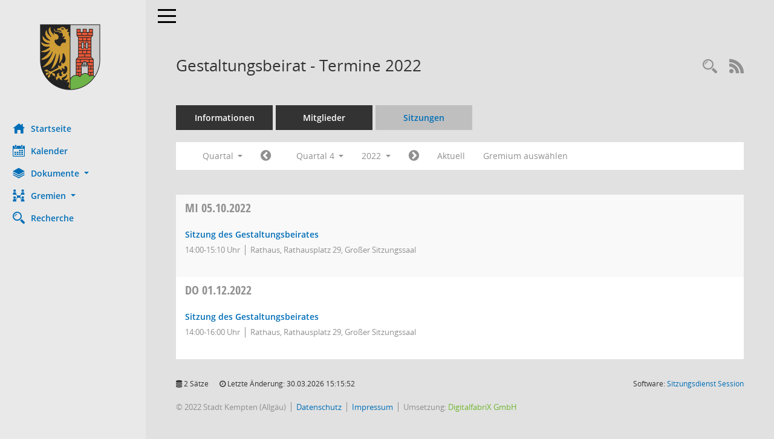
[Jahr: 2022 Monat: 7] (271, 156)
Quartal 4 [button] (325, 155)
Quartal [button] (227, 155)
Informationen (230, 117)
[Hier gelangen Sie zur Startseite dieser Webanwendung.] (75, 57)
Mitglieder (329, 117)
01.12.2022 (223, 290)
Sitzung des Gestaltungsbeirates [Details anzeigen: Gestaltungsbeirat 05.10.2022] (257, 234)
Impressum (377, 407)
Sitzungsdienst (705, 384)
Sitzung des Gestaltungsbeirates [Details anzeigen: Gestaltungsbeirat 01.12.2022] (257, 316)
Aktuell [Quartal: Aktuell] (456, 155)
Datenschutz (324, 407)
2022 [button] (381, 155)
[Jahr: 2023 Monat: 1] (419, 156)
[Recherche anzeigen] (710, 67)
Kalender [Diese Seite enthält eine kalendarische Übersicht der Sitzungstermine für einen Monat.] (45, 151)
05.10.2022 (223, 208)
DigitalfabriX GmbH (488, 407)
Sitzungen (429, 117)
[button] (75, 173)
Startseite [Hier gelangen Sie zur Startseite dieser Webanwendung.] (47, 128)
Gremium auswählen (531, 155)
